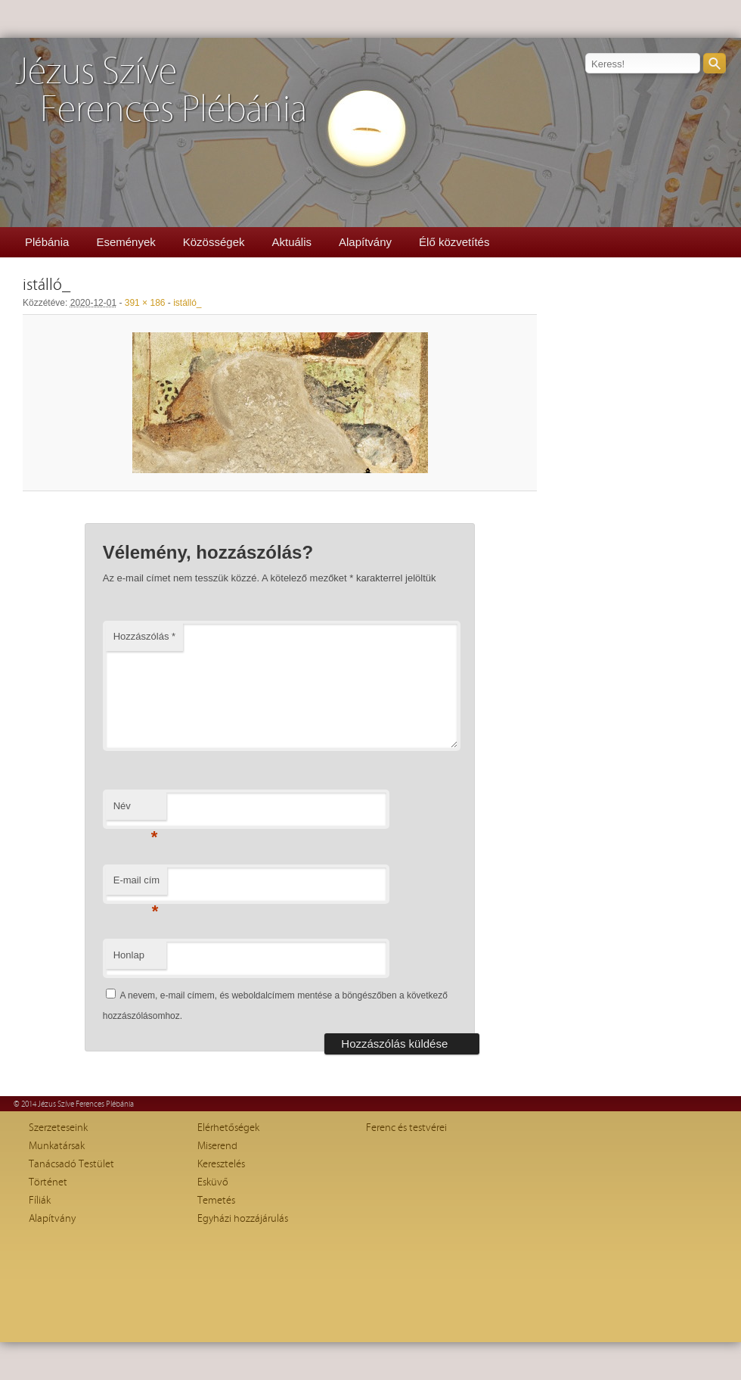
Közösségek (214, 241)
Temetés (216, 1201)
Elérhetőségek (228, 1128)
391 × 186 (145, 302)
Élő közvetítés (454, 241)
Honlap (128, 955)
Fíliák (40, 1201)
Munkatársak (57, 1146)
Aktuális (291, 241)
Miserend (217, 1146)
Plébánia (47, 241)
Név (135, 810)
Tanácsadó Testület (71, 1164)
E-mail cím (136, 884)
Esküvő (212, 1182)
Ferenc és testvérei (406, 1128)
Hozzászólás (144, 636)
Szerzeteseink (58, 1128)
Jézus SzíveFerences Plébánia (161, 91)
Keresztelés (221, 1164)
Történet (48, 1182)
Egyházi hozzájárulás (242, 1219)
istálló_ (187, 302)
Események (125, 241)
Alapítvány (365, 241)
